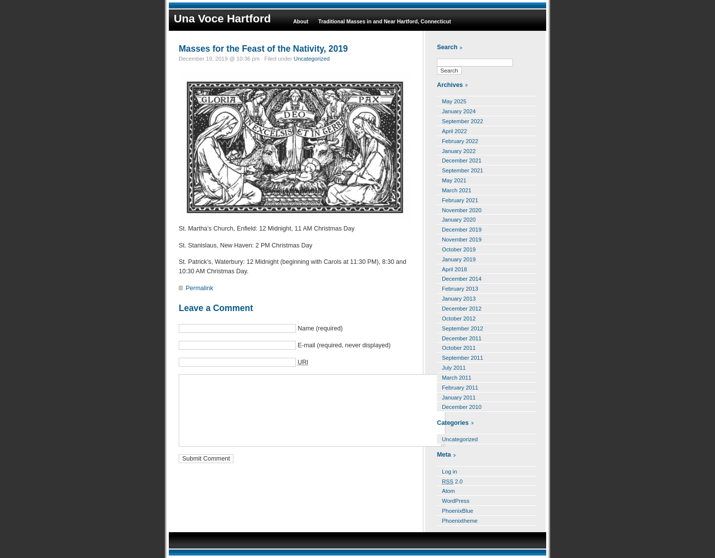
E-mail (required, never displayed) (343, 345)
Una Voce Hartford (222, 18)
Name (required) (320, 328)
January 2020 (459, 220)
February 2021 (460, 200)
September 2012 (462, 328)
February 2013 (460, 289)
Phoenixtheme (460, 521)
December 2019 (462, 230)
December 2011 (462, 338)
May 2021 (454, 180)
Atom (448, 491)
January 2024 (459, 111)
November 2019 (462, 239)
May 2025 (454, 101)
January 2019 (459, 259)
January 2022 (459, 151)
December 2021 (462, 160)
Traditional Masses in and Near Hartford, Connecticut (384, 21)
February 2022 (460, 141)
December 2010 (462, 407)
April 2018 (454, 269)
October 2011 (459, 348)
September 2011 (462, 358)
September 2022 (462, 121)
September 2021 (462, 170)
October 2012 (459, 318)
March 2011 (456, 378)
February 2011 (460, 388)
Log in (449, 472)
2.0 (452, 481)
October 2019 (459, 249)
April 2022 (454, 131)
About (300, 21)
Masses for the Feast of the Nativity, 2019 (263, 49)
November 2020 (462, 210)
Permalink (199, 288)
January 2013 (459, 299)
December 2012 (462, 309)
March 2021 (456, 190)
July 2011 (454, 368)
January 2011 (459, 397)
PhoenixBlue (457, 511)
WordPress (455, 501)
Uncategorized (312, 59)
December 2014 (462, 279)
